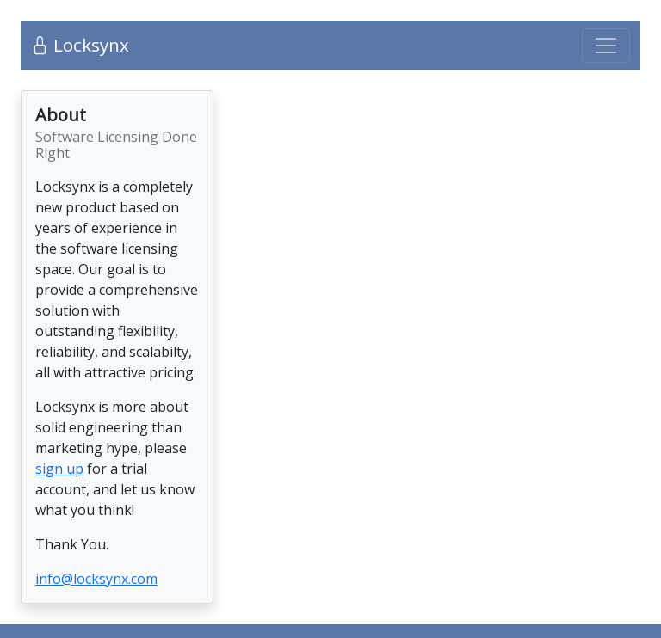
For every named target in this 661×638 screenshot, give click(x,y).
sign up (59, 468)
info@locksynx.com (96, 578)
